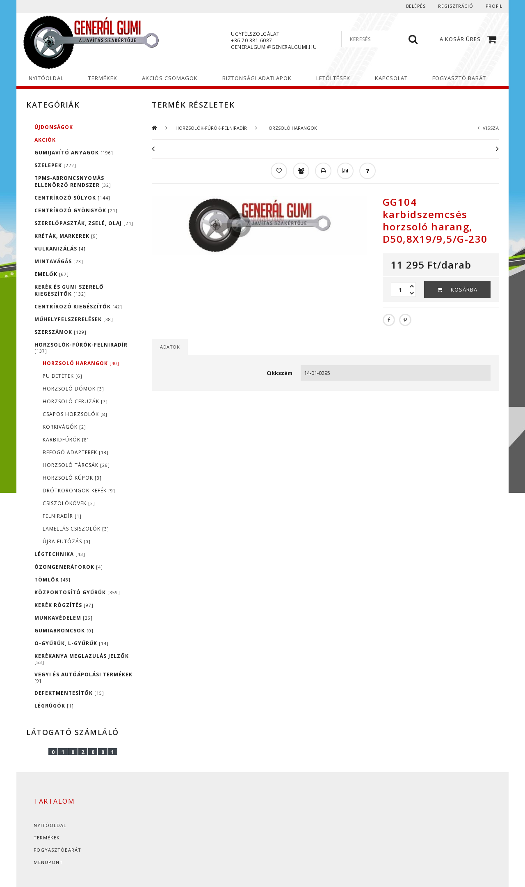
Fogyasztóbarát (57, 850)
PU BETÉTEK (62, 375)
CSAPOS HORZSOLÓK (75, 414)
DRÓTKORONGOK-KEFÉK (79, 490)
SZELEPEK (55, 165)
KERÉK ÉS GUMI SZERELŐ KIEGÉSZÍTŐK (69, 290)
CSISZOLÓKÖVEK (69, 503)
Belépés (416, 6)
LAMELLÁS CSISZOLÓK (76, 528)
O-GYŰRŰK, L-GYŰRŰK (71, 643)
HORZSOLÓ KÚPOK (72, 477)
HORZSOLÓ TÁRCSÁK (76, 465)
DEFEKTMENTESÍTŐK (69, 692)
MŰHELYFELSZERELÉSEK (73, 319)
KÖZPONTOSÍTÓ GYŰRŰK (77, 592)
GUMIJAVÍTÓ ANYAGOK (73, 152)
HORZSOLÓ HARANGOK (81, 363)
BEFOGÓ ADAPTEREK (76, 452)
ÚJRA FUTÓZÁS (67, 541)
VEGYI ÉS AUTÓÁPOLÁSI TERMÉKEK (83, 677)
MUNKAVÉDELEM (63, 617)
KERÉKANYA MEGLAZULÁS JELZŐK (81, 659)
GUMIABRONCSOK (64, 630)
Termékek (47, 837)
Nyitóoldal (50, 825)
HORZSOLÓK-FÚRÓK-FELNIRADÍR (81, 347)
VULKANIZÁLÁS (60, 248)
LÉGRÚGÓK (54, 705)
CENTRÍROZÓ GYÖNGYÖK (76, 210)
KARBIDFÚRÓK (66, 439)
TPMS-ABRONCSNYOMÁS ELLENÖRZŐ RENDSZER (72, 181)
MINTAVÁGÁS (58, 261)
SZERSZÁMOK (60, 332)
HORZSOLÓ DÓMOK (73, 388)
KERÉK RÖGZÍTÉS (64, 605)
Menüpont (48, 862)
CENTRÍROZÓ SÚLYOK (72, 197)
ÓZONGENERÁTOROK (68, 566)
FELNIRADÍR (62, 515)
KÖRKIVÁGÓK (64, 426)
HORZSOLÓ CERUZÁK (75, 401)
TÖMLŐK (52, 579)
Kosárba (464, 289)
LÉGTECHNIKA (59, 554)
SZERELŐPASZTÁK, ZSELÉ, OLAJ (83, 223)
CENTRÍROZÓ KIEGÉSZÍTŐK (78, 306)
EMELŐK (51, 274)
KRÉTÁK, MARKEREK (66, 235)
